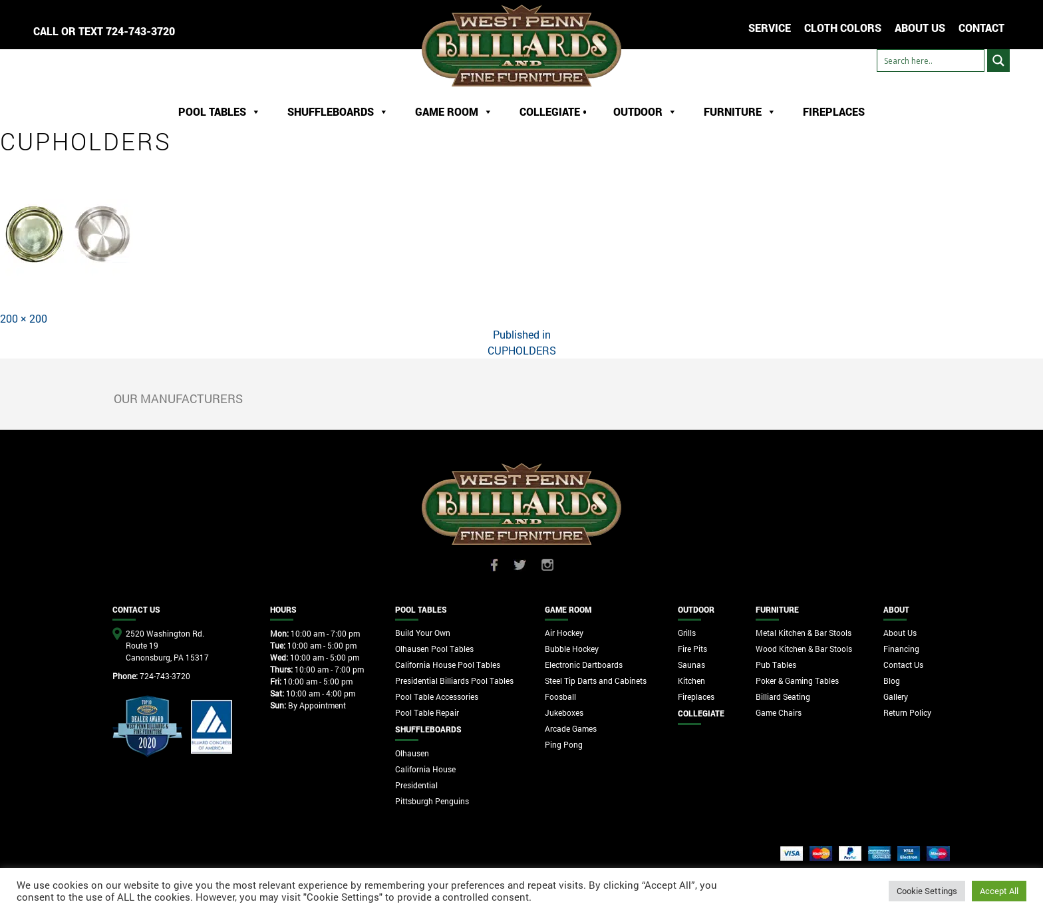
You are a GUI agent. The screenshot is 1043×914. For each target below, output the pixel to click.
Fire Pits (692, 648)
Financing (901, 648)
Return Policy (907, 712)
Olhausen (412, 753)
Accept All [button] (999, 891)
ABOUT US (920, 28)
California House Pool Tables (447, 664)
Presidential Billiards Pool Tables (454, 680)
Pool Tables (219, 111)
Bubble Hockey (572, 648)
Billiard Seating (783, 696)
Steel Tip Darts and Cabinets (596, 680)
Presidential (416, 785)
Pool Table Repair (427, 712)
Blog (891, 680)
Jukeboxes (564, 712)
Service (769, 28)
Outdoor (645, 111)
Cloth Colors (842, 28)
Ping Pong (564, 744)
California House (425, 769)
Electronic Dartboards (584, 664)
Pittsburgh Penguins (432, 801)
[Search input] (930, 60)
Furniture (740, 111)
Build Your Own (422, 632)
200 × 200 (23, 318)
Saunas (691, 664)
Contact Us (903, 664)
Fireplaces (834, 111)
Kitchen (691, 680)
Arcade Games (571, 728)
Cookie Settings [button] (927, 891)
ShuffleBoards (337, 111)
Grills (687, 632)
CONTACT (981, 28)
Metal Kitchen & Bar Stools (803, 632)
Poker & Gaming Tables (797, 680)
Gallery (895, 696)
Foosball (560, 696)
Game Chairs (779, 712)
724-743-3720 (140, 31)
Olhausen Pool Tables (434, 648)
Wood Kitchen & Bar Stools (804, 648)
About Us (900, 632)
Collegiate (701, 713)
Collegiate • (553, 111)
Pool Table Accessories (436, 696)
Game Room (454, 111)
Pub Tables (776, 664)
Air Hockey (564, 632)
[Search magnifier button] (998, 60)
